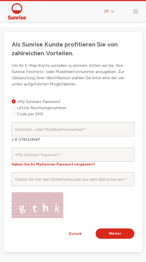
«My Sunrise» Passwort (36, 101)
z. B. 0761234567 (26, 139)
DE (109, 11)
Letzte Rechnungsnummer (39, 107)
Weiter (115, 233)
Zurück (75, 234)
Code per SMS (27, 114)
